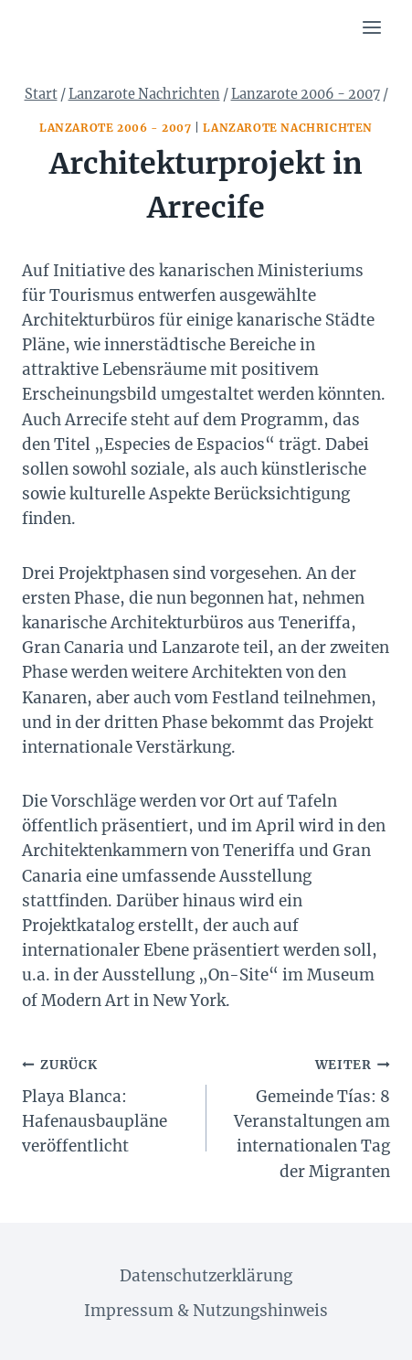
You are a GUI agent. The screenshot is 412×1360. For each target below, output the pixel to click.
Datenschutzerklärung (206, 1276)
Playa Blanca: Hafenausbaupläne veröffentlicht (106, 1104)
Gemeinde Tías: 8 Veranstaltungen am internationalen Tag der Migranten (306, 1116)
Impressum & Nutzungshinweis (206, 1311)
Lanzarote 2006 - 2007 (115, 127)
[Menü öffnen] (371, 27)
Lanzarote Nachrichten (288, 127)
